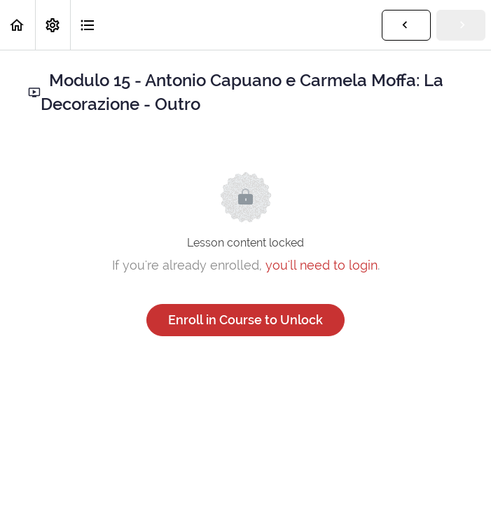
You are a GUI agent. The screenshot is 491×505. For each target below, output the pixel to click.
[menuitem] (52, 25)
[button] (17, 25)
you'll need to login (321, 265)
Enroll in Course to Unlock (245, 319)
